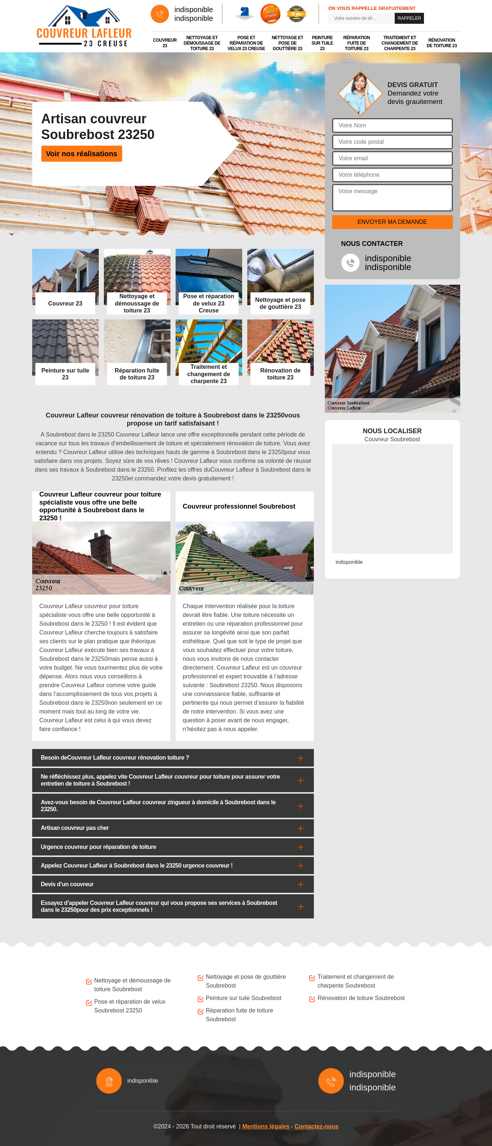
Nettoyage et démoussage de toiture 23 (202, 43)
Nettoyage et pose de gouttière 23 (287, 43)
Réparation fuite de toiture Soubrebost (239, 1014)
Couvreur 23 (165, 43)
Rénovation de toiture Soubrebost (361, 998)
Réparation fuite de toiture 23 (356, 43)
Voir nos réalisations (81, 154)
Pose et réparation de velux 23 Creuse (246, 43)
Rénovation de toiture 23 (442, 43)
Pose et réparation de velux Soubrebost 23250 (130, 1006)
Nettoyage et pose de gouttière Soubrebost (246, 981)
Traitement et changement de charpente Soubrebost (356, 981)
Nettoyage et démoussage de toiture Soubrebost (132, 984)
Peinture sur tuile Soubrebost (243, 998)
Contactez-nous (316, 1126)
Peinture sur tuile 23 (322, 43)
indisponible (193, 9)
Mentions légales (265, 1126)
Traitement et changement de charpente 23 (400, 43)
